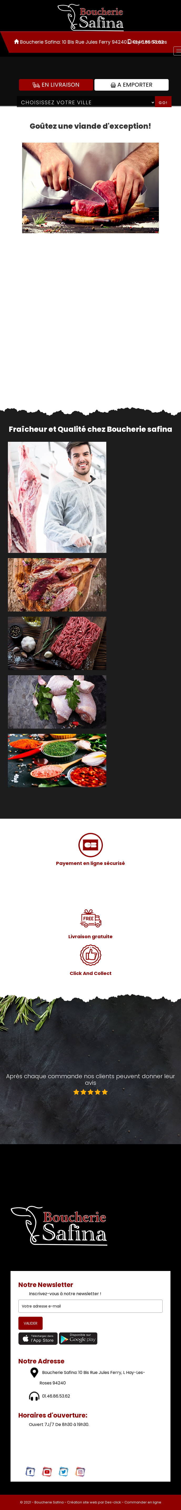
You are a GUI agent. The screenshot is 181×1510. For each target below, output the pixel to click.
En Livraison (56, 85)
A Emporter (131, 85)
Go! (163, 102)
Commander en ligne (142, 1502)
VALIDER (30, 1323)
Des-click (113, 1502)
